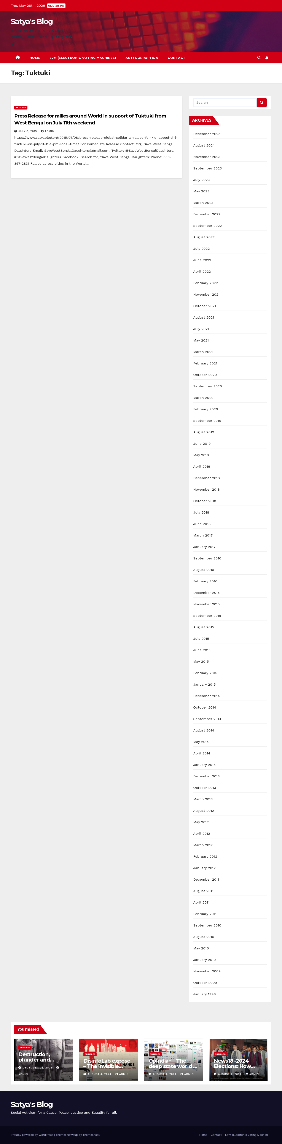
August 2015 (203, 627)
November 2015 (206, 604)
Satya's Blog (32, 21)
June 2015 (201, 650)
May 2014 (201, 742)
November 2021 (206, 294)
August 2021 (203, 317)
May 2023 (201, 191)
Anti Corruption (142, 58)
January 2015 (204, 684)
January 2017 (204, 547)
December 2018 (206, 478)
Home (35, 58)
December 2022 (206, 214)
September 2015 (207, 616)
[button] (259, 58)
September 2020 (207, 386)
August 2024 (204, 145)
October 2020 (205, 375)
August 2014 (203, 730)
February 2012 (205, 856)
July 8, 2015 (28, 131)
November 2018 (206, 489)
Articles (21, 107)
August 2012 (203, 811)
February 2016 (205, 581)
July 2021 (201, 329)
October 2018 (204, 501)
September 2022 (207, 226)
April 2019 (201, 466)
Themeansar (91, 1134)
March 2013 (203, 799)
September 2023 (207, 168)
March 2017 (203, 535)
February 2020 (205, 409)
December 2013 (206, 776)
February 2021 (205, 363)
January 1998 (204, 994)
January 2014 (204, 765)
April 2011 (201, 902)
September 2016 (207, 558)
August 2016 (203, 570)
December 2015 (206, 593)
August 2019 (203, 432)
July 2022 (201, 249)
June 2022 (202, 260)
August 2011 (203, 891)
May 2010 (201, 948)
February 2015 (205, 673)
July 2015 (201, 638)
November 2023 (206, 157)
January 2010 (204, 960)
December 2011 (206, 879)
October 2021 (204, 306)
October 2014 (204, 707)
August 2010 (203, 937)
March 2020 (203, 398)
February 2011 (205, 914)
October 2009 (205, 983)
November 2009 (207, 971)
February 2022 (205, 283)
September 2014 (207, 719)
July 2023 (201, 180)
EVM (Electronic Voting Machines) (82, 58)
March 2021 (203, 352)
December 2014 (206, 696)
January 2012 (204, 868)
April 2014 (201, 753)
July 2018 (201, 512)
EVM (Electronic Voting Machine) (247, 1134)
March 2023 (203, 203)
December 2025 (206, 134)
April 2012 (201, 833)
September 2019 (207, 421)
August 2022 (204, 237)
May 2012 (201, 822)
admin (47, 131)
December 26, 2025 (38, 1067)
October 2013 (204, 788)
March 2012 (203, 845)
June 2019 (202, 443)
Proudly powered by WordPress (32, 1134)
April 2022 (202, 271)
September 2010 (207, 925)
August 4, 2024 (100, 1074)
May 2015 (201, 661)
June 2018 (202, 524)
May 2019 (201, 455)
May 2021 (201, 340)
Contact (177, 58)
